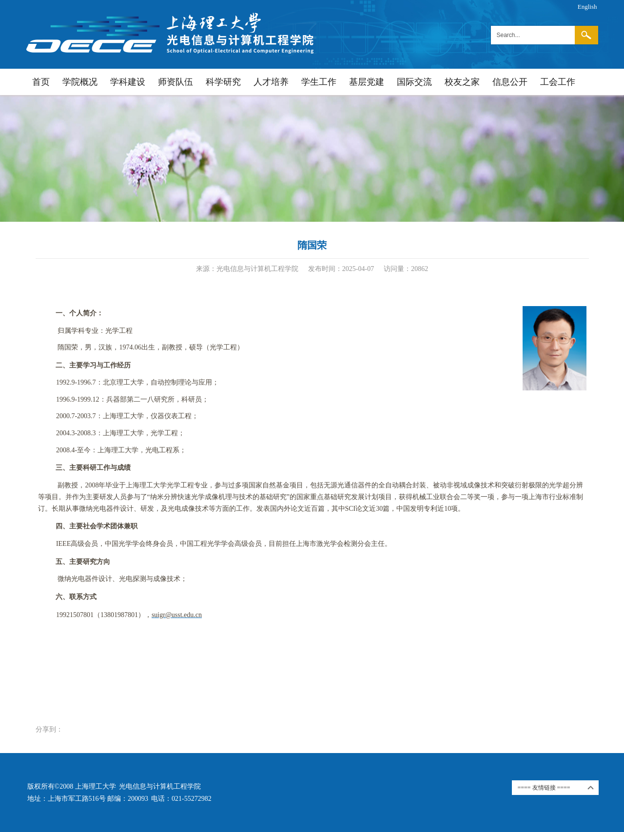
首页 (41, 82)
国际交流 (414, 82)
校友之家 (462, 82)
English (587, 6)
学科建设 (127, 82)
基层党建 (366, 82)
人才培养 (271, 82)
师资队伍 (175, 82)
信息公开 (509, 82)
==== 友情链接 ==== (544, 787)
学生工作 (318, 82)
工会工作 (557, 82)
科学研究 (223, 82)
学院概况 (80, 82)
